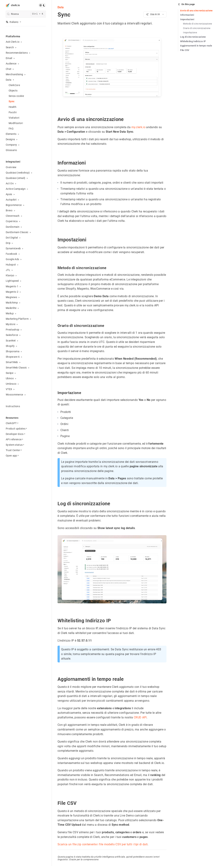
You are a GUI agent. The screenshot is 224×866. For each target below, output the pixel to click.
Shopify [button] (10, 346)
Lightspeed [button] (12, 280)
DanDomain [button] (12, 226)
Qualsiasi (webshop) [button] (18, 172)
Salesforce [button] (12, 335)
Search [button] (10, 47)
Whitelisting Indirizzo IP (193, 41)
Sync (11, 101)
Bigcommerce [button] (14, 205)
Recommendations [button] (17, 52)
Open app (12, 455)
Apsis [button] (9, 194)
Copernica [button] (12, 221)
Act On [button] (10, 183)
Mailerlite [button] (11, 308)
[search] (26, 14)
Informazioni (187, 15)
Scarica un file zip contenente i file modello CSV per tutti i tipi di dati (103, 844)
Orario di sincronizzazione (197, 28)
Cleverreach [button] (13, 215)
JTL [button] (8, 270)
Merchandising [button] (14, 74)
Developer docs (15, 434)
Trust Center (14, 450)
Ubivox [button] (10, 378)
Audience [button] (11, 63)
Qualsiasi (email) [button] (15, 178)
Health (12, 106)
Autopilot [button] (11, 199)
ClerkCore (14, 85)
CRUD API (140, 717)
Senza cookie (16, 96)
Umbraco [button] (11, 383)
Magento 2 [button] (12, 291)
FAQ (11, 128)
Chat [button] (8, 69)
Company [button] (11, 144)
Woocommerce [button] (14, 394)
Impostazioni (187, 19)
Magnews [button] (11, 297)
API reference (14, 439)
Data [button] (8, 79)
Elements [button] (11, 133)
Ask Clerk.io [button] (12, 41)
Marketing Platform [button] (17, 318)
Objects (13, 90)
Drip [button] (8, 243)
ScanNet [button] (11, 340)
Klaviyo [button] (10, 275)
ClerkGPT (12, 423)
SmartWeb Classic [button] (16, 367)
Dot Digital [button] (12, 237)
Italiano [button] (12, 22)
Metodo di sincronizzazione (197, 23)
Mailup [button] (10, 313)
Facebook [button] (11, 253)
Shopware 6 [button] (13, 356)
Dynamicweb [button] (13, 248)
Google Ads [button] (12, 259)
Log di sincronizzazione (193, 36)
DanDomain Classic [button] (17, 232)
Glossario (11, 150)
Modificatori (16, 123)
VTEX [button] (9, 389)
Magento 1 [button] (12, 286)
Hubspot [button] (11, 264)
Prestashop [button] (12, 329)
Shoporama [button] (12, 351)
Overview (11, 167)
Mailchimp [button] (12, 302)
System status (15, 444)
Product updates (16, 428)
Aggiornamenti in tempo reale (196, 45)
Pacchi (13, 112)
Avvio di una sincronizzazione (196, 10)
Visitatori (14, 117)
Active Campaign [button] (16, 188)
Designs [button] (10, 139)
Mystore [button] (10, 324)
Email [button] (9, 58)
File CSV (184, 50)
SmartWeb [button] (12, 362)
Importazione (190, 32)
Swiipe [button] (9, 373)
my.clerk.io (138, 127)
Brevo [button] (9, 210)
